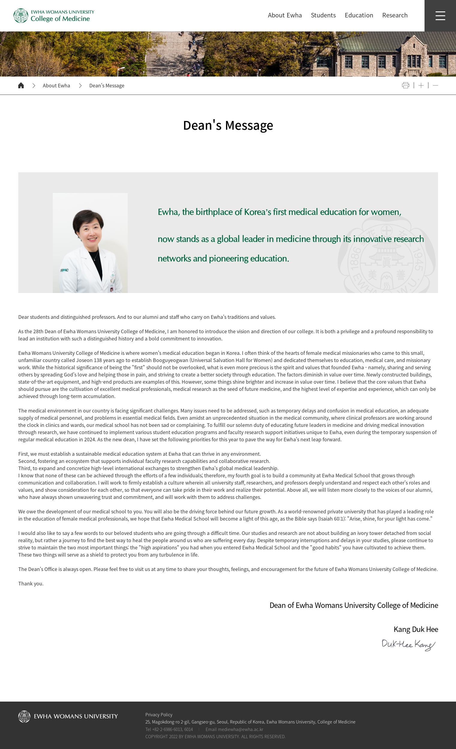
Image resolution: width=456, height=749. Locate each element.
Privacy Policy (158, 714)
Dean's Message (106, 85)
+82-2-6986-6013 (167, 729)
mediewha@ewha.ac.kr (240, 729)
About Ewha (56, 85)
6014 (188, 729)
